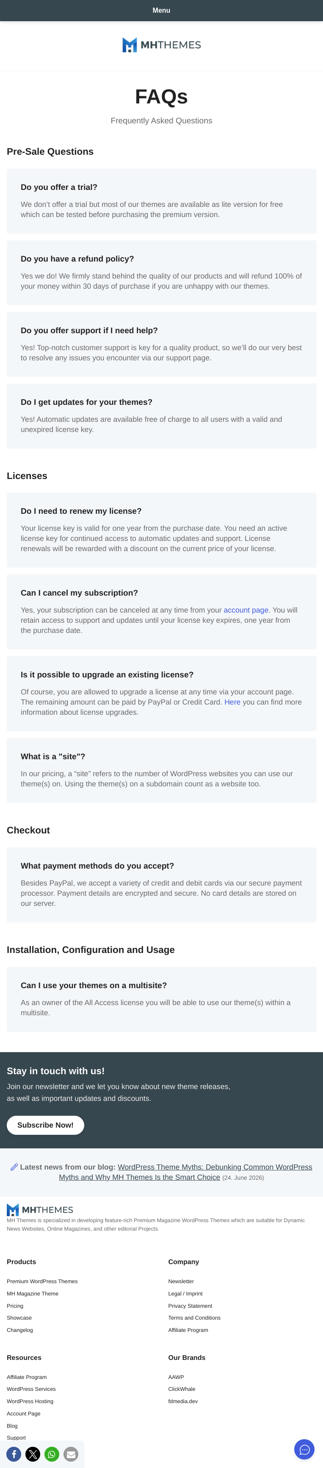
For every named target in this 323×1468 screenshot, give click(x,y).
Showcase (19, 1318)
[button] (13, 1454)
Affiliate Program (188, 1330)
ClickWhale (182, 1389)
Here (232, 702)
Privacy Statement (190, 1306)
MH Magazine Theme (32, 1293)
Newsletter (181, 1281)
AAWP (176, 1377)
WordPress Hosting (30, 1401)
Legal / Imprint (185, 1293)
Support (16, 1438)
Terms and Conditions (194, 1318)
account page (246, 610)
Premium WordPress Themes (42, 1281)
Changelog (20, 1330)
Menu (162, 10)
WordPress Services (31, 1389)
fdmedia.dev (183, 1401)
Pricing (15, 1306)
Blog (12, 1426)
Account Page (24, 1413)
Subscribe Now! (45, 1125)
